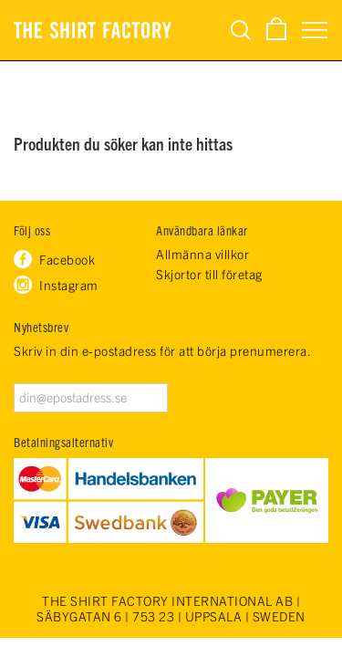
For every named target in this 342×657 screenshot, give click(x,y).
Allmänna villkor (202, 254)
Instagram (68, 284)
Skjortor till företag (209, 274)
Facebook (67, 259)
